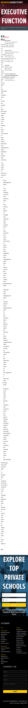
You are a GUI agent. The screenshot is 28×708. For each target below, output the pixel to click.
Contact (3, 650)
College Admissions (9, 43)
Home (2, 27)
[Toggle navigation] (3, 5)
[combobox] (14, 595)
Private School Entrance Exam (12, 52)
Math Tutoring (8, 68)
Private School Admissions (11, 42)
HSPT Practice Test (9, 56)
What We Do (4, 656)
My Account (4, 646)
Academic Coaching (15, 27)
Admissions (7, 40)
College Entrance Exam (10, 58)
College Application (9, 46)
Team (2, 660)
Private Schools (5, 643)
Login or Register (5, 648)
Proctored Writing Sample (11, 75)
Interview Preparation (10, 74)
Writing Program (8, 70)
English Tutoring (8, 67)
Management (4, 661)
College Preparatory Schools (4, 639)
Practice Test (8, 50)
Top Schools (4, 630)
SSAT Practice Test (9, 53)
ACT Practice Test (9, 61)
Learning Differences (10, 80)
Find (2, 628)
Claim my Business (5, 651)
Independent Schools (4, 635)
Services (7, 27)
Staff (2, 663)
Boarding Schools (5, 632)
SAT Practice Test (9, 60)
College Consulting (9, 45)
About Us (3, 654)
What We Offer (5, 658)
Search (14, 605)
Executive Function (9, 78)
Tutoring (7, 65)
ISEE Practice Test (9, 55)
